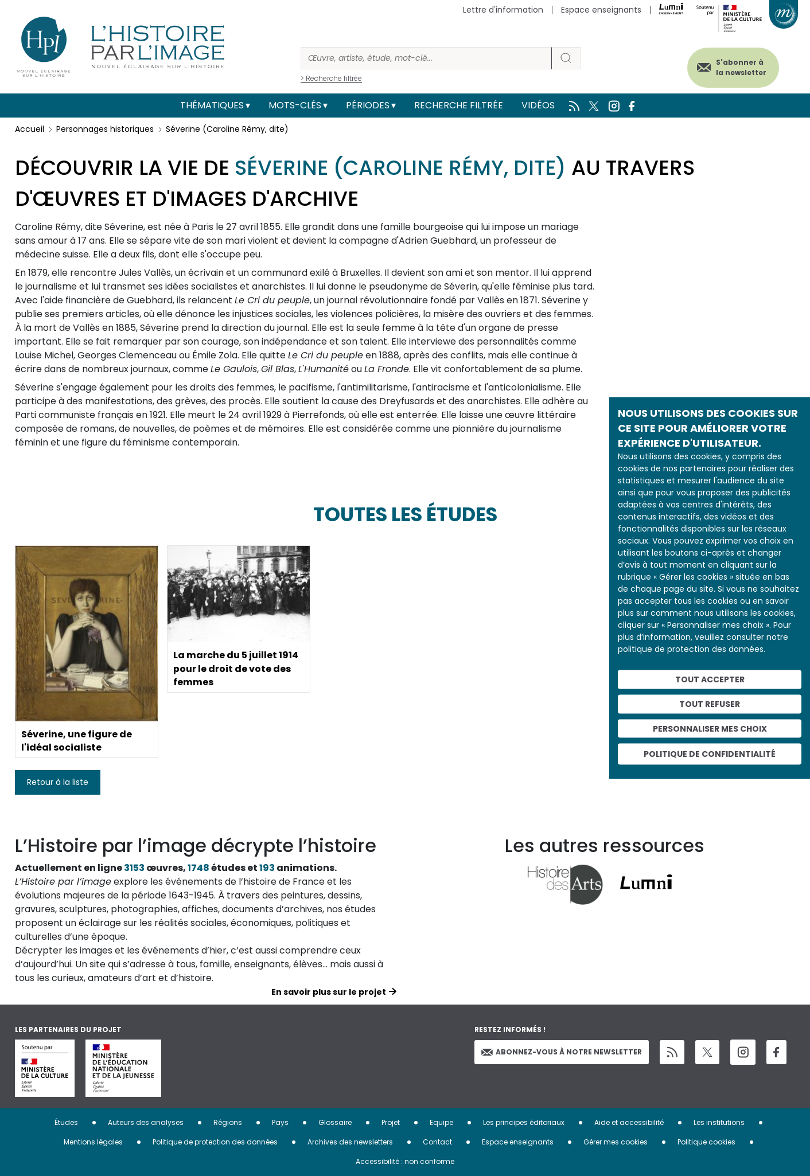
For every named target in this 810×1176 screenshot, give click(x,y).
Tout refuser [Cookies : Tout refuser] (709, 703)
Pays (280, 1122)
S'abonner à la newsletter (740, 67)
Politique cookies (706, 1142)
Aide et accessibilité (629, 1122)
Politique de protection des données (215, 1142)
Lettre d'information (503, 10)
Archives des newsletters (350, 1142)
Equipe (441, 1122)
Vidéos (538, 105)
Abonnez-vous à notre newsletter (561, 1052)
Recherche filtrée (458, 105)
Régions (227, 1122)
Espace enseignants (601, 10)
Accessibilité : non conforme (405, 1161)
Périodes (368, 105)
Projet (390, 1122)
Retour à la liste (57, 782)
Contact (437, 1142)
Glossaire (335, 1122)
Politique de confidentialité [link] (710, 754)
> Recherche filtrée (331, 78)
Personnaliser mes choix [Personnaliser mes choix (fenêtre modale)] (710, 728)
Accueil (29, 129)
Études (66, 1122)
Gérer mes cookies (615, 1142)
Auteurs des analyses (146, 1122)
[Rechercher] (426, 58)
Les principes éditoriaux (523, 1122)
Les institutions (719, 1122)
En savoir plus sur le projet (328, 992)
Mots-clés (294, 105)
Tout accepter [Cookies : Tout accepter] (710, 679)
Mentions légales (93, 1142)
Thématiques (212, 105)
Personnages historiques (105, 129)
